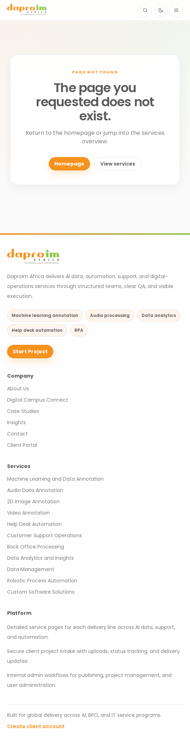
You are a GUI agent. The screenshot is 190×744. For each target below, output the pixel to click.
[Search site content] (145, 10)
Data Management (30, 569)
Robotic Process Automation (42, 580)
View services (117, 163)
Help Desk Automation (34, 524)
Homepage (69, 163)
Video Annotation (28, 512)
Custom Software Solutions (41, 591)
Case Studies (23, 411)
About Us (18, 388)
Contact (17, 433)
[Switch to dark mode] (160, 10)
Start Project (30, 351)
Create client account (36, 726)
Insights (16, 422)
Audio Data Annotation (35, 490)
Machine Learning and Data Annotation (55, 478)
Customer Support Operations (44, 535)
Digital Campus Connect (37, 399)
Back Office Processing (35, 546)
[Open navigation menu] (176, 10)
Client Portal (22, 445)
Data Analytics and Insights (40, 558)
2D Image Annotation (33, 501)
